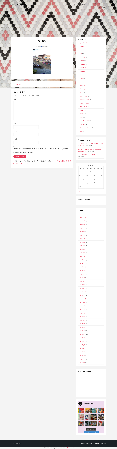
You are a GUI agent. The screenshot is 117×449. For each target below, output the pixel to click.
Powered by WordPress (85, 443)
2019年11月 (82, 263)
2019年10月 (83, 267)
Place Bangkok (83, 96)
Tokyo (81, 117)
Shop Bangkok (83, 106)
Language (82, 85)
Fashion (82, 78)
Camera (82, 60)
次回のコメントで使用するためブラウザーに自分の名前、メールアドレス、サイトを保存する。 (41, 149)
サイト (15, 139)
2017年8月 (82, 348)
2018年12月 (83, 291)
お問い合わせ (81, 4)
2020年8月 (82, 235)
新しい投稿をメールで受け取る (24, 152)
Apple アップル (84, 43)
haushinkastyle (45, 46)
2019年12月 (83, 260)
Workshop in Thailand (85, 128)
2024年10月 (83, 217)
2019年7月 (82, 277)
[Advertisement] (58, 24)
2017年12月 (83, 334)
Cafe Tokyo (83, 57)
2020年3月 (82, 249)
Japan (81, 82)
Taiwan (81, 110)
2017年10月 (83, 341)
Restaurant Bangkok (85, 99)
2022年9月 (82, 224)
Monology (82, 89)
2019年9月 (82, 270)
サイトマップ (89, 4)
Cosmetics (82, 74)
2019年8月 (82, 274)
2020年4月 (82, 245)
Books (81, 50)
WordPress (83, 124)
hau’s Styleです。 (72, 4)
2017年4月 (82, 359)
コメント (16, 99)
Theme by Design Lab (100, 443)
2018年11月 (83, 295)
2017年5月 (82, 355)
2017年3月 (82, 362)
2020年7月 (82, 238)
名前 (14, 124)
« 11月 (79, 191)
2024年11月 (83, 214)
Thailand (82, 113)
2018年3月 (82, 323)
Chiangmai (82, 71)
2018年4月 (82, 320)
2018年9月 (82, 302)
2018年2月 (82, 327)
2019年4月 (82, 281)
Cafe (81, 53)
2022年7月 (82, 228)
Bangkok (82, 46)
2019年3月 (82, 284)
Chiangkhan (83, 64)
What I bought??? (84, 120)
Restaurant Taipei (84, 103)
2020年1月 (82, 256)
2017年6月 (82, 352)
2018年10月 (83, 299)
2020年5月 (82, 242)
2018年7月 (82, 309)
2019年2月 (82, 288)
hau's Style (18, 4)
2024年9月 (82, 221)
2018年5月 (82, 316)
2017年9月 (82, 345)
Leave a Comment (17, 76)
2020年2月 (82, 252)
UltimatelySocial (71, 448)
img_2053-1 (18, 84)
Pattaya (81, 92)
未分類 (81, 131)
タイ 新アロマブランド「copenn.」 (88, 154)
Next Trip (102, 7)
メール (15, 131)
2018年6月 (82, 313)
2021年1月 (82, 231)
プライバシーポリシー (99, 4)
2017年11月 (82, 338)
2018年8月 (82, 306)
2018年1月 (82, 330)
